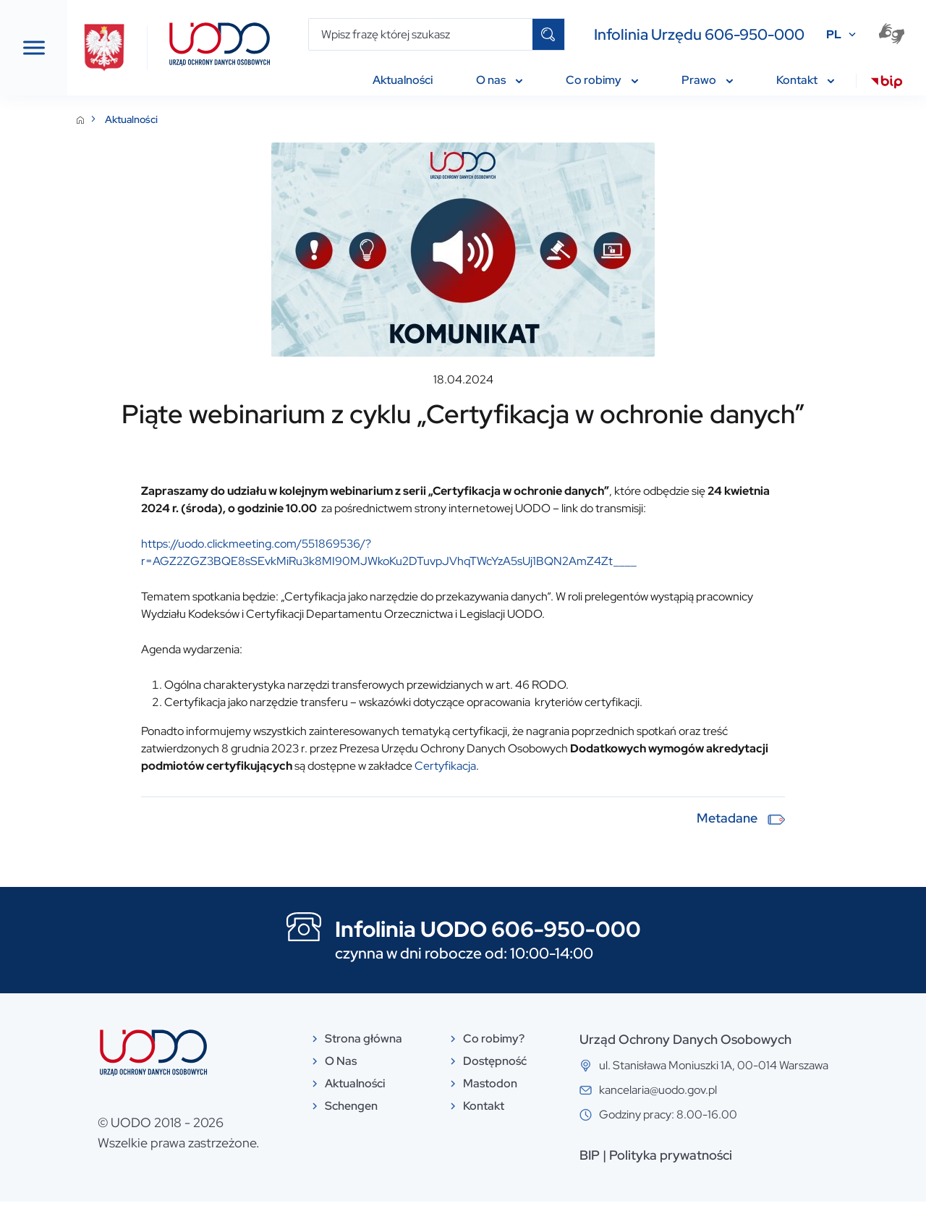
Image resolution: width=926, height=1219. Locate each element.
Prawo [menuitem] (707, 80)
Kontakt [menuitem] (805, 80)
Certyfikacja (719, 783)
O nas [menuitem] (499, 80)
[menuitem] (886, 84)
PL (833, 34)
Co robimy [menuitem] (602, 80)
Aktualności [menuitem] (403, 80)
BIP (665, 1172)
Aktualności (283, 119)
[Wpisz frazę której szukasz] (420, 34)
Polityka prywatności (746, 1172)
